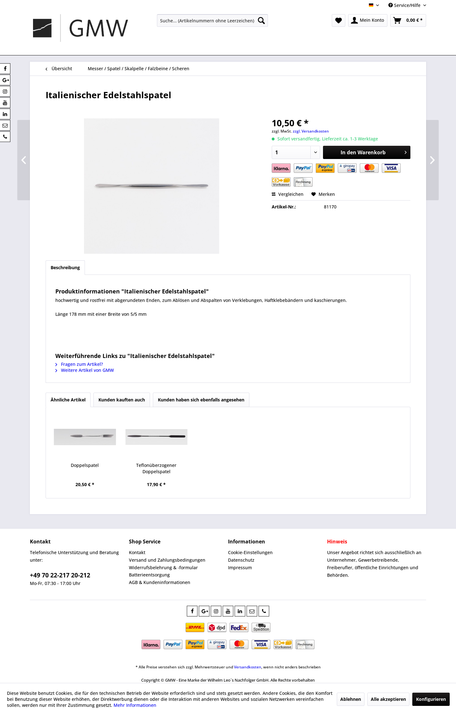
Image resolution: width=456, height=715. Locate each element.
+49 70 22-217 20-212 (60, 575)
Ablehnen (350, 699)
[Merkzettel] (338, 20)
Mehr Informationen (135, 705)
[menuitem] (212, 20)
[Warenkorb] (408, 20)
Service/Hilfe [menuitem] (405, 5)
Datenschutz (241, 560)
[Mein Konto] (367, 20)
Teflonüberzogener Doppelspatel (156, 468)
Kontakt (137, 552)
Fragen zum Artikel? (79, 364)
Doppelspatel (85, 465)
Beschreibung (65, 267)
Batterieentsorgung (149, 575)
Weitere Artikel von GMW (84, 370)
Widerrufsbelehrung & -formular (163, 567)
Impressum (240, 567)
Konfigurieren (431, 699)
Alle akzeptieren (388, 699)
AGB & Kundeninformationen (159, 582)
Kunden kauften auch (121, 400)
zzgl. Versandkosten (311, 131)
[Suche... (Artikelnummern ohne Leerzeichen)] (212, 20)
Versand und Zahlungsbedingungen (167, 560)
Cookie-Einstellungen (250, 552)
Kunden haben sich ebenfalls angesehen (201, 400)
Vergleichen (287, 194)
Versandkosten (247, 667)
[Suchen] (261, 20)
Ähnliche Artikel (68, 400)
